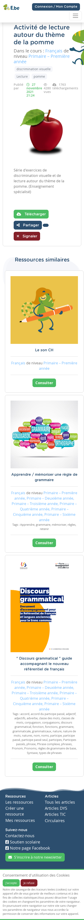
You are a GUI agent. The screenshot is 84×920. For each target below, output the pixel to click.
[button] (46, 225)
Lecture (22, 76)
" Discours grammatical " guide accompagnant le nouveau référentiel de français (44, 664)
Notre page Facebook (27, 848)
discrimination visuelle (34, 69)
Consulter (44, 382)
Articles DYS (56, 808)
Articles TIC (55, 814)
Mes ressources (20, 820)
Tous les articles (60, 802)
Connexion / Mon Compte (56, 6)
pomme (39, 76)
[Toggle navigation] (75, 15)
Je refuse (29, 883)
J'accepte (11, 883)
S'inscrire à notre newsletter (35, 857)
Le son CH (44, 350)
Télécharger (31, 214)
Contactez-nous (19, 835)
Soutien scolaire (22, 842)
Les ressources (19, 802)
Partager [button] (28, 225)
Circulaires (55, 820)
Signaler (27, 236)
